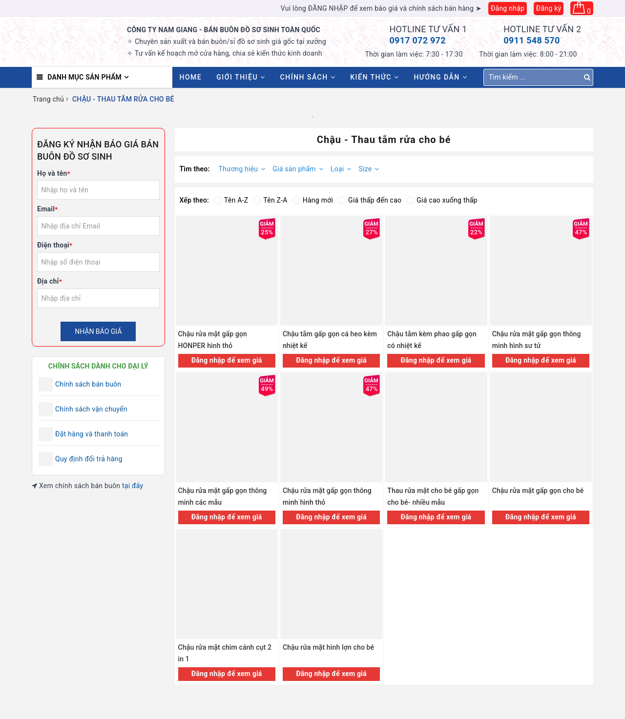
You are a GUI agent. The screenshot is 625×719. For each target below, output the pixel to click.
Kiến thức (374, 77)
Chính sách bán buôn (88, 384)
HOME (191, 77)
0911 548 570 (531, 40)
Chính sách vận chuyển (91, 409)
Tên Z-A (270, 200)
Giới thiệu (240, 77)
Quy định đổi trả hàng (89, 459)
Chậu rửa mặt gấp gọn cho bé (538, 490)
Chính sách (308, 77)
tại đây (132, 486)
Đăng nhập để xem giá (226, 360)
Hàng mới (312, 200)
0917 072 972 (418, 40)
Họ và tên (53, 173)
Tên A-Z (231, 200)
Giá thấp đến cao (369, 200)
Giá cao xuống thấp (441, 200)
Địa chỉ (49, 281)
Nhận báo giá (98, 331)
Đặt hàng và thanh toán (91, 434)
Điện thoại (54, 245)
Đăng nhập (507, 8)
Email (47, 209)
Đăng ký (549, 8)
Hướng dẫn (440, 77)
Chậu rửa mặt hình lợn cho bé (328, 647)
